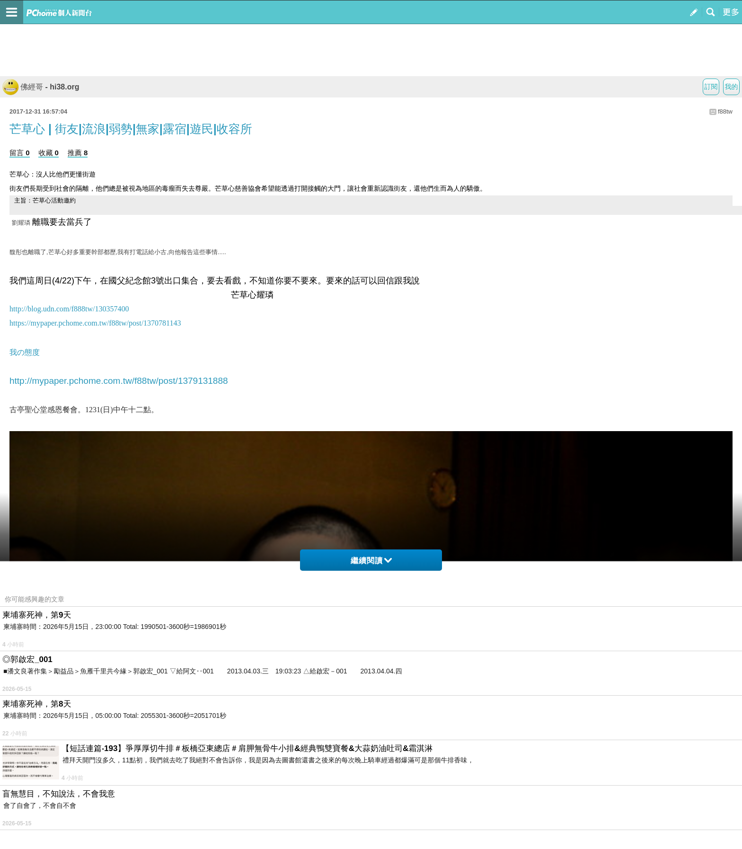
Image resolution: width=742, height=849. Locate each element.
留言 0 (19, 153)
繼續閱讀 (371, 560)
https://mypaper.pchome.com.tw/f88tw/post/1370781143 (95, 323)
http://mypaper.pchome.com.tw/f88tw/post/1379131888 (118, 381)
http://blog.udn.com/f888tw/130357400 (69, 309)
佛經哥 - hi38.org (40, 87)
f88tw (725, 111)
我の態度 (24, 352)
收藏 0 (48, 153)
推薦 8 (78, 153)
